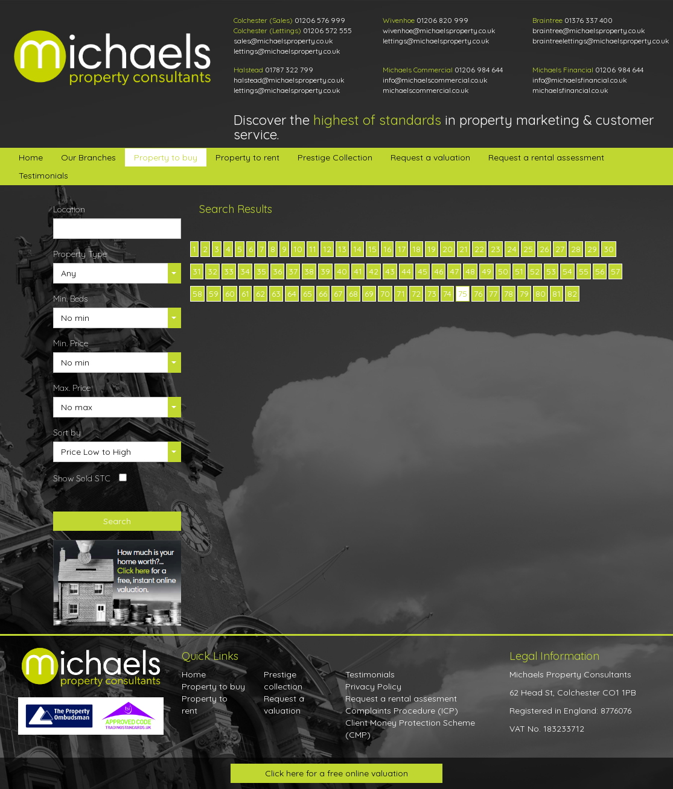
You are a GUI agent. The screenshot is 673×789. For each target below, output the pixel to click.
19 (431, 249)
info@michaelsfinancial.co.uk (579, 79)
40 (342, 271)
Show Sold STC (81, 478)
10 (297, 249)
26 (544, 249)
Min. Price (70, 343)
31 (197, 271)
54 (567, 271)
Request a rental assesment (401, 698)
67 (338, 293)
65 (307, 293)
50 (503, 271)
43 (390, 271)
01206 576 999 (320, 20)
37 (293, 271)
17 (402, 249)
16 (387, 249)
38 (309, 271)
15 (372, 249)
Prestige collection (283, 680)
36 (277, 271)
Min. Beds (70, 298)
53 (551, 271)
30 (609, 249)
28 (576, 249)
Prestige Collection (335, 157)
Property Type (80, 254)
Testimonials (43, 175)
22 (479, 249)
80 (540, 293)
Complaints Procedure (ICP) (401, 710)
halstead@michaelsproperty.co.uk (289, 79)
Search (117, 521)
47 (454, 271)
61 (245, 293)
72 (416, 293)
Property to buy (165, 157)
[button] (117, 273)
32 (212, 271)
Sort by (67, 432)
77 (493, 293)
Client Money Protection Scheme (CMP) (410, 728)
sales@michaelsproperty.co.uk (283, 40)
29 (592, 249)
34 (245, 271)
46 (438, 271)
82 (572, 293)
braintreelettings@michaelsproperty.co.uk (600, 40)
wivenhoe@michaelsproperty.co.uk (439, 30)
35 (261, 271)
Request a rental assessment (546, 157)
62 (260, 293)
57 (615, 271)
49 (486, 271)
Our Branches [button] (88, 157)
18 (416, 249)
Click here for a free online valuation (336, 773)
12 (327, 249)
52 (535, 271)
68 (353, 293)
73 (431, 293)
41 (358, 271)
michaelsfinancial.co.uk (570, 90)
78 (508, 293)
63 (276, 293)
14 (357, 249)
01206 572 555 (327, 30)
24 (512, 249)
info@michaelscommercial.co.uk (435, 79)
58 (197, 293)
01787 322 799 (289, 69)
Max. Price (72, 387)
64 (291, 293)
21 (463, 249)
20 (447, 249)
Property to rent (247, 157)
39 (325, 271)
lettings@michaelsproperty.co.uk (287, 50)
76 (478, 293)
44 (406, 271)
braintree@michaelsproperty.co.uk (588, 30)
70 (385, 293)
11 (312, 249)
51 (519, 271)
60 (230, 293)
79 (524, 293)
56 (599, 271)
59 (213, 293)
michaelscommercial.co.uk (426, 90)
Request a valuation (430, 157)
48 (470, 271)
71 (401, 293)
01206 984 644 (479, 69)
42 (373, 271)
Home (31, 157)
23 (495, 249)
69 (369, 293)
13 (342, 249)
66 (323, 293)
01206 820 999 (442, 20)
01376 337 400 (588, 20)
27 (559, 249)
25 (528, 249)
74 (447, 293)
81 (556, 293)
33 (229, 271)
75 (462, 293)
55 (583, 271)
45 (422, 271)
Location (69, 209)
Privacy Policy (373, 686)
